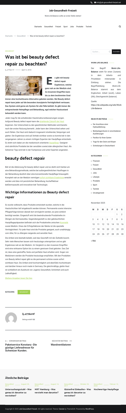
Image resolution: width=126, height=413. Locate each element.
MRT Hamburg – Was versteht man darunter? (46, 391)
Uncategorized (98, 193)
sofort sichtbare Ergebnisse (52, 177)
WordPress (89, 409)
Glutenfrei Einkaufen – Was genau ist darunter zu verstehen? (77, 392)
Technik (89, 27)
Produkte (79, 27)
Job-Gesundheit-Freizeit (63, 11)
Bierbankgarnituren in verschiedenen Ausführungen (107, 132)
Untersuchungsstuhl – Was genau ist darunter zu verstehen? (18, 392)
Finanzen (96, 161)
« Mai (93, 241)
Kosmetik (64, 222)
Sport (65, 27)
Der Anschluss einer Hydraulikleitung (100, 125)
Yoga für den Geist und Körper (104, 142)
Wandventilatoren (55, 343)
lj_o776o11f (9, 70)
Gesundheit (48, 27)
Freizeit (58, 27)
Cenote (61, 409)
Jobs (72, 27)
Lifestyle (96, 177)
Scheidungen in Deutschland (104, 146)
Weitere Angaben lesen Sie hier (18, 278)
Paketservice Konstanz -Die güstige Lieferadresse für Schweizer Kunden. (21, 346)
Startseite (38, 27)
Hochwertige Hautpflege (106, 389)
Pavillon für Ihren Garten (102, 138)
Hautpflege (54, 143)
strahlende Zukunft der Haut (52, 121)
